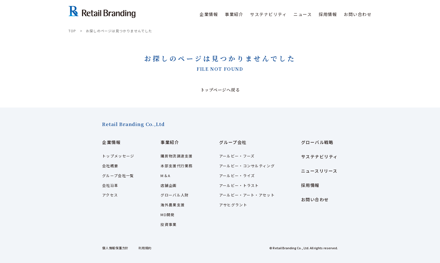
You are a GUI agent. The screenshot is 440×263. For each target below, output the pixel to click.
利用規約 (145, 248)
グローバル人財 (175, 195)
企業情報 (111, 142)
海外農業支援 (173, 204)
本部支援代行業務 (176, 165)
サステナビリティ (268, 14)
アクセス (110, 195)
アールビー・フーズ (237, 156)
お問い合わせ (358, 14)
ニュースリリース (319, 171)
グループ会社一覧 (118, 175)
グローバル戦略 (317, 142)
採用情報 (327, 14)
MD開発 (168, 214)
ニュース (303, 14)
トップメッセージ (118, 156)
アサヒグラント (233, 204)
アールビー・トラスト (239, 185)
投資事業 (169, 224)
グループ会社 (233, 142)
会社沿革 (110, 185)
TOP (72, 30)
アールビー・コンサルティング (247, 165)
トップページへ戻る (220, 90)
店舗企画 (169, 185)
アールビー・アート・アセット (247, 195)
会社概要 (110, 165)
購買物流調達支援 (176, 156)
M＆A (165, 175)
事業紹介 (170, 142)
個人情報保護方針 (115, 248)
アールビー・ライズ (237, 175)
